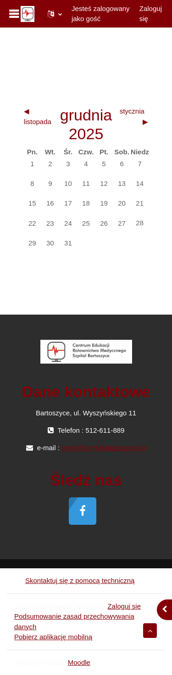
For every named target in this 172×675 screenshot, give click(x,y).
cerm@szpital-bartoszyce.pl (103, 448)
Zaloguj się (150, 14)
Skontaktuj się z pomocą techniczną (74, 580)
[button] (55, 13)
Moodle (79, 662)
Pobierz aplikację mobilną (53, 637)
